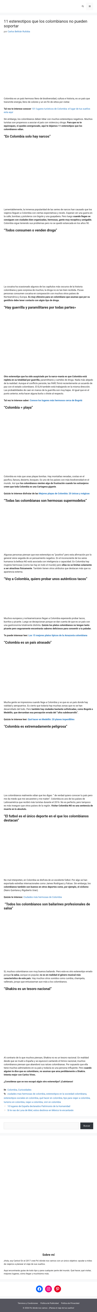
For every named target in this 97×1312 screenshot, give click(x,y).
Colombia (12, 1089)
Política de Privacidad (70, 1303)
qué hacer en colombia (50, 1098)
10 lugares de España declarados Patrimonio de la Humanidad (38, 1106)
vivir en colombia (52, 1102)
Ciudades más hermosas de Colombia (42, 897)
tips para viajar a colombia (76, 1098)
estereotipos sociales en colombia (21, 1098)
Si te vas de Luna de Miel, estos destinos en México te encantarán (40, 1110)
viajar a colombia (34, 1102)
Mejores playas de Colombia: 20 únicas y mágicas (64, 493)
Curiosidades (24, 1089)
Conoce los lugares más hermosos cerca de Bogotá (56, 400)
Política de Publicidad (49, 1303)
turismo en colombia (14, 1102)
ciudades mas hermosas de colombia (26, 1093)
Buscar (86, 1126)
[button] (82, 6)
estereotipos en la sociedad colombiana (66, 1093)
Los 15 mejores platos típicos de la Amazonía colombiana (58, 635)
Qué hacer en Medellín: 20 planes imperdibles (51, 719)
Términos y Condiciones (28, 1303)
